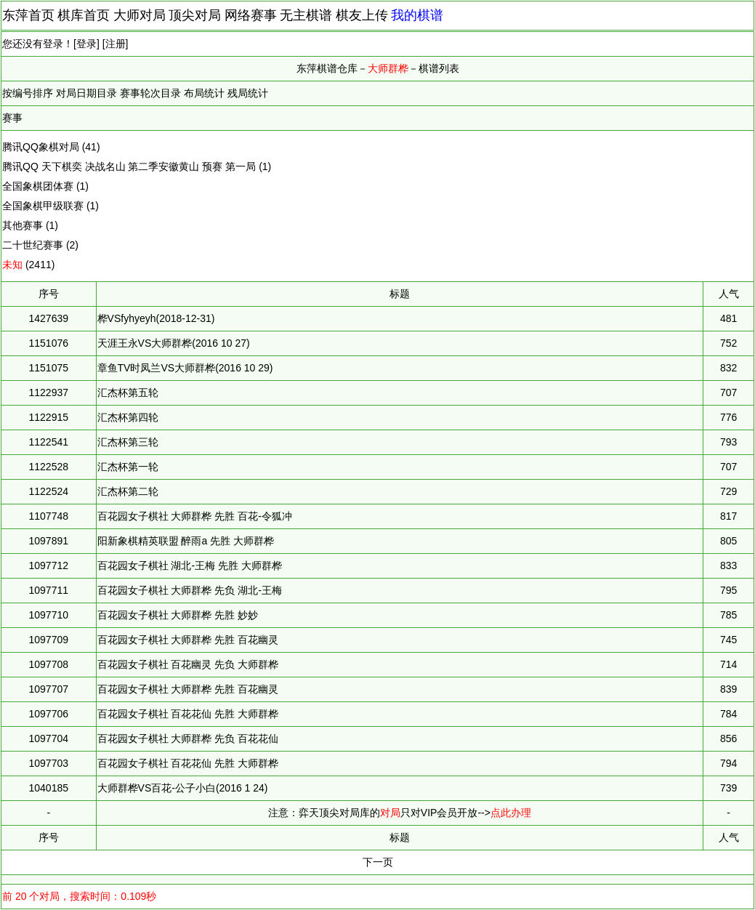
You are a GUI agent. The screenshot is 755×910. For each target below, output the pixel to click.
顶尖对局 (195, 15)
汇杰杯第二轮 (127, 491)
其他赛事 (22, 225)
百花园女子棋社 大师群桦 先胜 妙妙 (178, 615)
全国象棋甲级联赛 (43, 206)
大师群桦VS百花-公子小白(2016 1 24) (182, 788)
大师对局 (139, 15)
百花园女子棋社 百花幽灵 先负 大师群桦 (188, 664)
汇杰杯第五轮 (127, 392)
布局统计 (204, 93)
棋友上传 (362, 15)
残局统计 (247, 93)
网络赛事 (251, 15)
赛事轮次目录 (150, 93)
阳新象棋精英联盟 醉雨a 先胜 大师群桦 (185, 541)
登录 (86, 43)
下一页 (378, 862)
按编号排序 (27, 93)
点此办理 (510, 812)
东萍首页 (28, 15)
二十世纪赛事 (32, 245)
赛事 (12, 118)
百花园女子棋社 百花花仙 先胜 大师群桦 (188, 714)
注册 (115, 43)
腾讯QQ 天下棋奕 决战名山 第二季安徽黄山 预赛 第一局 (129, 166)
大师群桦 (388, 68)
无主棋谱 (306, 15)
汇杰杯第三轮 (127, 442)
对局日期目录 (86, 93)
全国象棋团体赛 (37, 186)
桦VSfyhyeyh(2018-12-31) (156, 318)
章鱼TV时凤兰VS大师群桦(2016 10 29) (185, 368)
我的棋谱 (417, 15)
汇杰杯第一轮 (127, 466)
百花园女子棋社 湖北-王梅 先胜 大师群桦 (189, 565)
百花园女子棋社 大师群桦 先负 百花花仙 (188, 738)
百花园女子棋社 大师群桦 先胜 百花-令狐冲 (194, 516)
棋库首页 (83, 15)
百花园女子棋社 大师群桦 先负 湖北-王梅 (189, 590)
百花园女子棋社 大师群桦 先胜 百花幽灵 (188, 639)
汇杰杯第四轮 (127, 417)
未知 (12, 264)
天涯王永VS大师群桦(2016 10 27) (173, 343)
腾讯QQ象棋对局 (40, 147)
